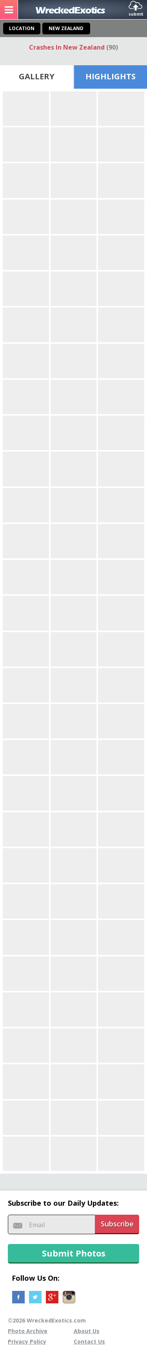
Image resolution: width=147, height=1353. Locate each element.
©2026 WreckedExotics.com (47, 1320)
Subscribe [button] (117, 1223)
